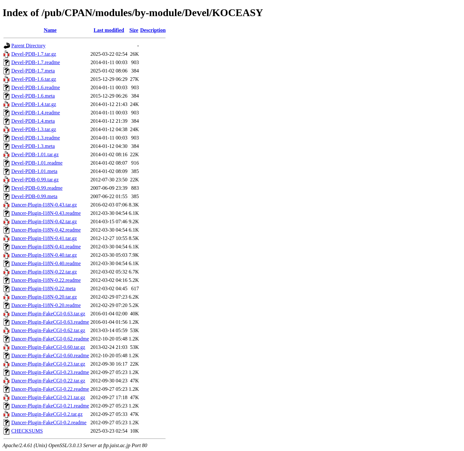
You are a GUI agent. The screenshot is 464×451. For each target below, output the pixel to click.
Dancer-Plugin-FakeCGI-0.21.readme (50, 405)
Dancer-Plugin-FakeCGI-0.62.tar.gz (48, 330)
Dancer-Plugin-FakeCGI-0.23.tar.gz (48, 364)
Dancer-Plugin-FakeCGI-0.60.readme (50, 355)
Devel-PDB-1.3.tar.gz (33, 129)
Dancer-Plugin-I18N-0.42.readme (46, 230)
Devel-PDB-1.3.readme (35, 137)
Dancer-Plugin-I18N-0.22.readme (46, 280)
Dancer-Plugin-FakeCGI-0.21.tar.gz (48, 397)
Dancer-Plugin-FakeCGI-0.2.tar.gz (46, 414)
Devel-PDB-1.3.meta (33, 146)
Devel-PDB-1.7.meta (33, 70)
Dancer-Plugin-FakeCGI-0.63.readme (50, 322)
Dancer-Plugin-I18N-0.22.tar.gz (44, 271)
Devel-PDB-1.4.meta (33, 121)
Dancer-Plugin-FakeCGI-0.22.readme (50, 389)
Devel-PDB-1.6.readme (35, 87)
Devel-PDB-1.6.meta (33, 96)
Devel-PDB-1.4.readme (35, 112)
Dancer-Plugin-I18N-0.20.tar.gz (44, 297)
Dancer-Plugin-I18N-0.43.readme (46, 213)
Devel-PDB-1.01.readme (37, 163)
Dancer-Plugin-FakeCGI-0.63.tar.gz (48, 313)
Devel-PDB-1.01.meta (34, 171)
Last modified (109, 30)
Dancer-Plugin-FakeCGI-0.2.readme (48, 422)
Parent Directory (28, 45)
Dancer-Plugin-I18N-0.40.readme (46, 263)
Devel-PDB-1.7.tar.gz (33, 54)
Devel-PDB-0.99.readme (37, 188)
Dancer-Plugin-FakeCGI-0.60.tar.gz (48, 347)
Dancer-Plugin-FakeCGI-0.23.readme (50, 372)
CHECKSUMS (27, 431)
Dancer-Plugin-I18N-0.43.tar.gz (44, 204)
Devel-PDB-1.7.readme (35, 62)
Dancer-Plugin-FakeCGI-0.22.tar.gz (48, 380)
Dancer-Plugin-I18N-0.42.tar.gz (44, 221)
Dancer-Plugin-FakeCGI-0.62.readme (50, 338)
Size (133, 30)
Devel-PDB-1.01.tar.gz (35, 154)
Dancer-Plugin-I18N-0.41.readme (46, 246)
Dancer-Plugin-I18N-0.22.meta (43, 288)
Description (153, 30)
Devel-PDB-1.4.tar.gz (33, 104)
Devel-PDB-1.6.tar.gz (33, 79)
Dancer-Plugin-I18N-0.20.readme (46, 305)
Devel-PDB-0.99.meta (34, 196)
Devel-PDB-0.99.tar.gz (35, 179)
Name (50, 30)
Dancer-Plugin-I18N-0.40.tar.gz (44, 255)
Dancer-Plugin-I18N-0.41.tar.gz (44, 238)
